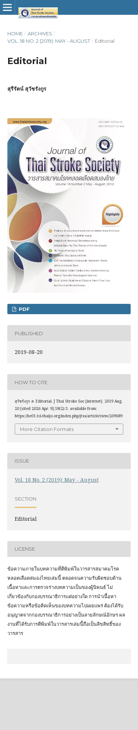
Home (15, 33)
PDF (23, 309)
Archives (40, 33)
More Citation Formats (47, 429)
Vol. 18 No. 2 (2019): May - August (48, 41)
